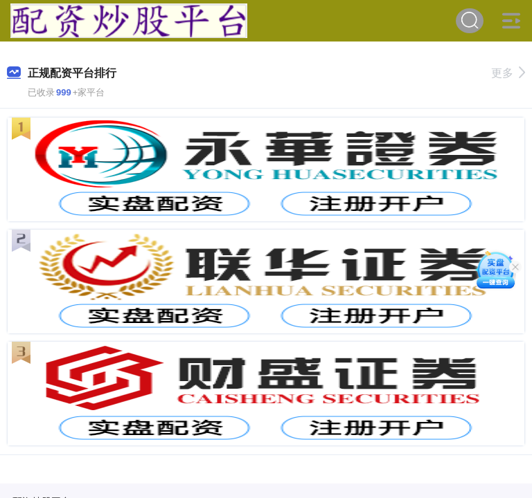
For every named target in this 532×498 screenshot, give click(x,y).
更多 (508, 73)
